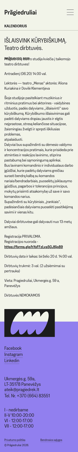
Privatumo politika (14, 440)
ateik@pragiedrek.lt (21, 389)
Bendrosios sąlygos (51, 440)
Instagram (13, 354)
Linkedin (11, 360)
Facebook (13, 348)
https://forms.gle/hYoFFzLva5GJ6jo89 (33, 247)
